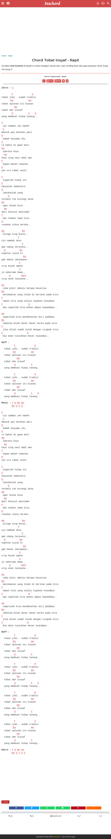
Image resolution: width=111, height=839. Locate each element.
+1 (79, 831)
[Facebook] (13, 822)
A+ (10, 831)
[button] (97, 822)
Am (31, 101)
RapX (6, 816)
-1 (100, 831)
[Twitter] (30, 822)
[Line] (64, 822)
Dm (16, 107)
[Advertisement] (55, 32)
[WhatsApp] (47, 822)
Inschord (56, 837)
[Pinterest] (80, 822)
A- (31, 831)
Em (12, 101)
